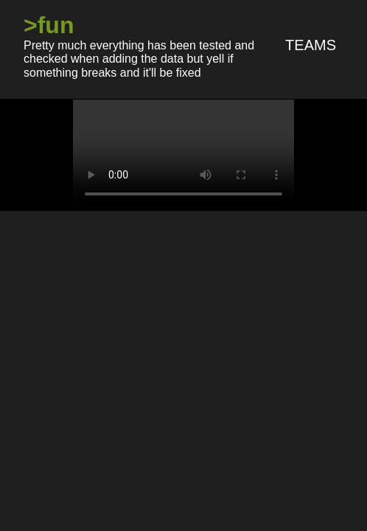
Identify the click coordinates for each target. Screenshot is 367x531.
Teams (310, 45)
